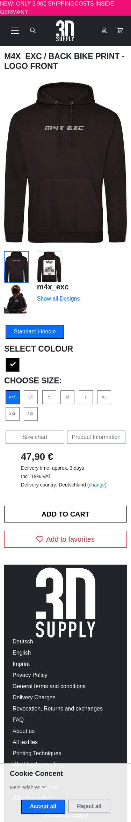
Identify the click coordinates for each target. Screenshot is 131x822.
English (22, 653)
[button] (119, 30)
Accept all (43, 806)
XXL (12, 414)
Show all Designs (58, 299)
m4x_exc (24, 56)
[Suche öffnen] (33, 30)
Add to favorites (65, 539)
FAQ (18, 720)
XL (104, 397)
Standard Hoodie (35, 331)
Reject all (89, 806)
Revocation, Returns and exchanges (58, 709)
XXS (12, 397)
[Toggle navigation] (15, 30)
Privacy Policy (30, 675)
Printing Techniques (37, 753)
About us (24, 731)
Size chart (34, 437)
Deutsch (23, 641)
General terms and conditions (49, 686)
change (97, 485)
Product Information (96, 437)
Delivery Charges (34, 697)
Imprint (21, 664)
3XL (31, 414)
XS (31, 397)
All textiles (25, 742)
